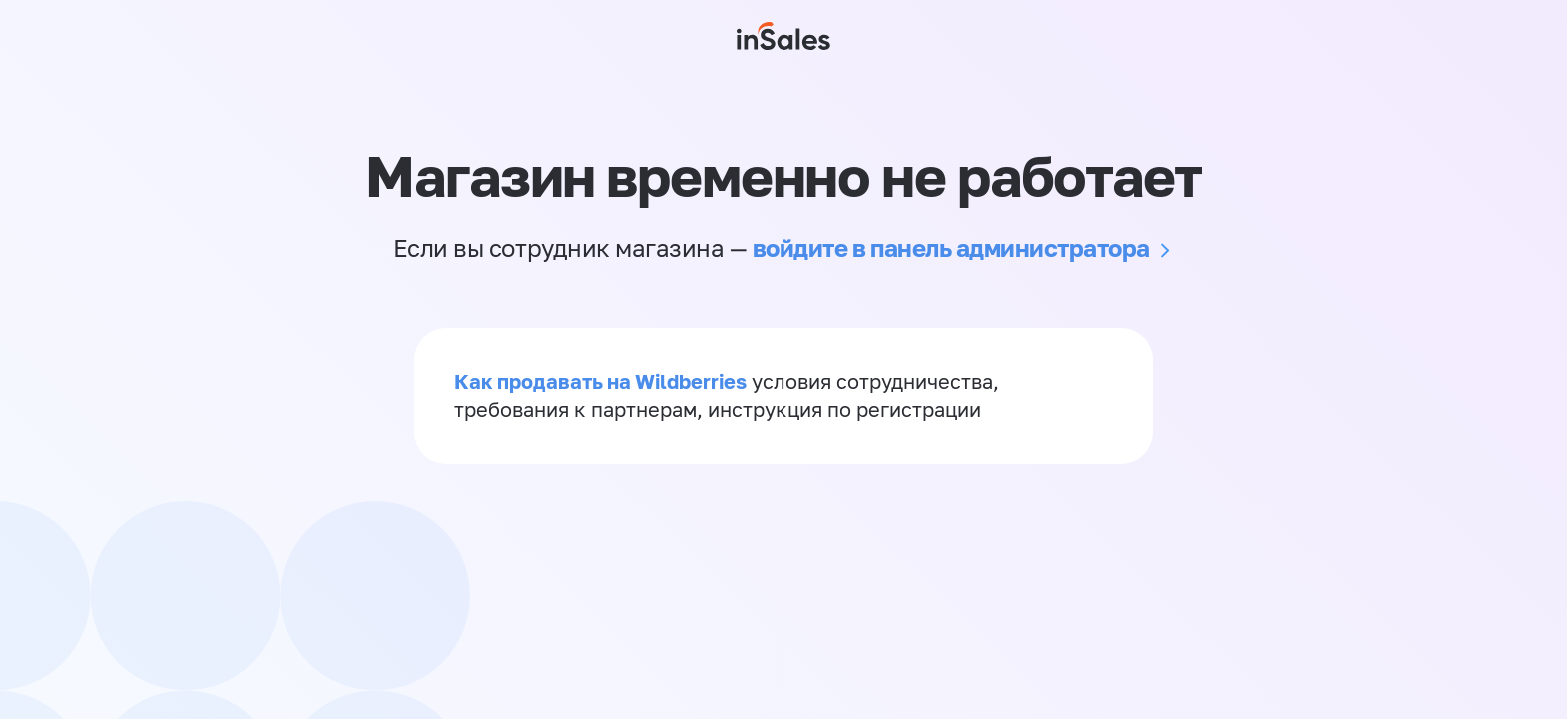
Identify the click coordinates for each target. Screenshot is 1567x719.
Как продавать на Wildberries (600, 381)
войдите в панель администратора (951, 247)
